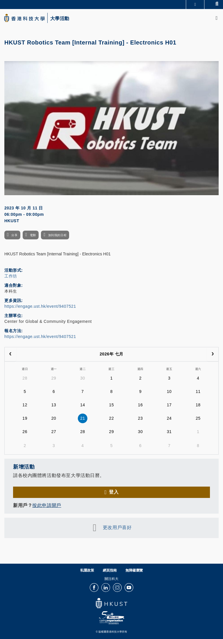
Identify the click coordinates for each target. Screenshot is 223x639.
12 (24, 405)
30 (82, 378)
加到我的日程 (57, 235)
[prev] (10, 354)
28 (24, 378)
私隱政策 (87, 570)
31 (169, 431)
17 (169, 405)
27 (53, 431)
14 (82, 405)
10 (169, 391)
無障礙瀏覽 (134, 570)
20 (53, 418)
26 (24, 431)
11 (198, 391)
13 (53, 405)
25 (198, 418)
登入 (113, 492)
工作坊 (10, 276)
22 (111, 418)
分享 (14, 235)
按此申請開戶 (46, 505)
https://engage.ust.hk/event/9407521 (40, 306)
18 (198, 405)
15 (111, 405)
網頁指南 (110, 570)
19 (24, 418)
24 (169, 418)
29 (53, 378)
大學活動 (59, 18)
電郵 (33, 235)
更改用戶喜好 (117, 527)
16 (140, 405)
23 (140, 418)
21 (82, 418)
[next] (212, 354)
